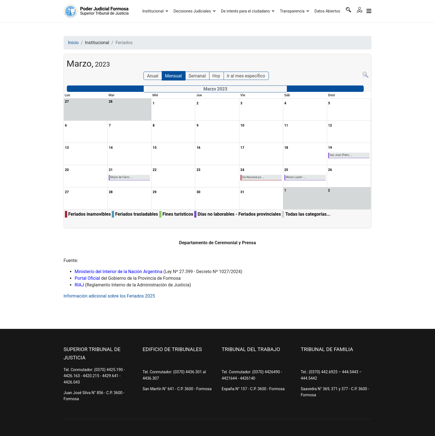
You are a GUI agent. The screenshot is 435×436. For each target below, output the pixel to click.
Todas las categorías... (307, 214)
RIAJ (79, 285)
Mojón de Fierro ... (121, 177)
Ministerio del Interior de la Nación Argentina (118, 271)
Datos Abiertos (327, 11)
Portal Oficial (87, 278)
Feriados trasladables (136, 214)
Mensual (173, 76)
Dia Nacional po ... (253, 177)
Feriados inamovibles (89, 214)
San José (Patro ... (341, 155)
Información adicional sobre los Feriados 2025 (109, 296)
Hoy (216, 76)
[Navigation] (368, 11)
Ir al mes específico (246, 76)
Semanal (197, 76)
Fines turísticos (178, 214)
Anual (152, 76)
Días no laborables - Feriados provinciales (239, 214)
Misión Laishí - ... (296, 177)
